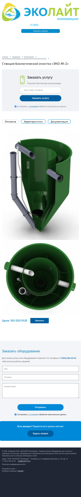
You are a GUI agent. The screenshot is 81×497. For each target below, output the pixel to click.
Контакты (45, 42)
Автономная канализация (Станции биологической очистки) (24, 58)
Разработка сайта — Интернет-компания (13, 470)
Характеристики (33, 121)
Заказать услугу (40, 98)
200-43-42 (40, 25)
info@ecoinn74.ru (24, 461)
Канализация (29, 57)
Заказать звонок (40, 31)
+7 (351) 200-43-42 (67, 358)
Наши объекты (49, 37)
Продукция (34, 37)
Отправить (40, 407)
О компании (11, 37)
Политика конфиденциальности (14, 464)
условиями (33, 106)
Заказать (39, 320)
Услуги (23, 37)
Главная (5, 57)
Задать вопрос (40, 433)
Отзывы (34, 42)
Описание (10, 121)
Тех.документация (67, 37)
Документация (59, 121)
